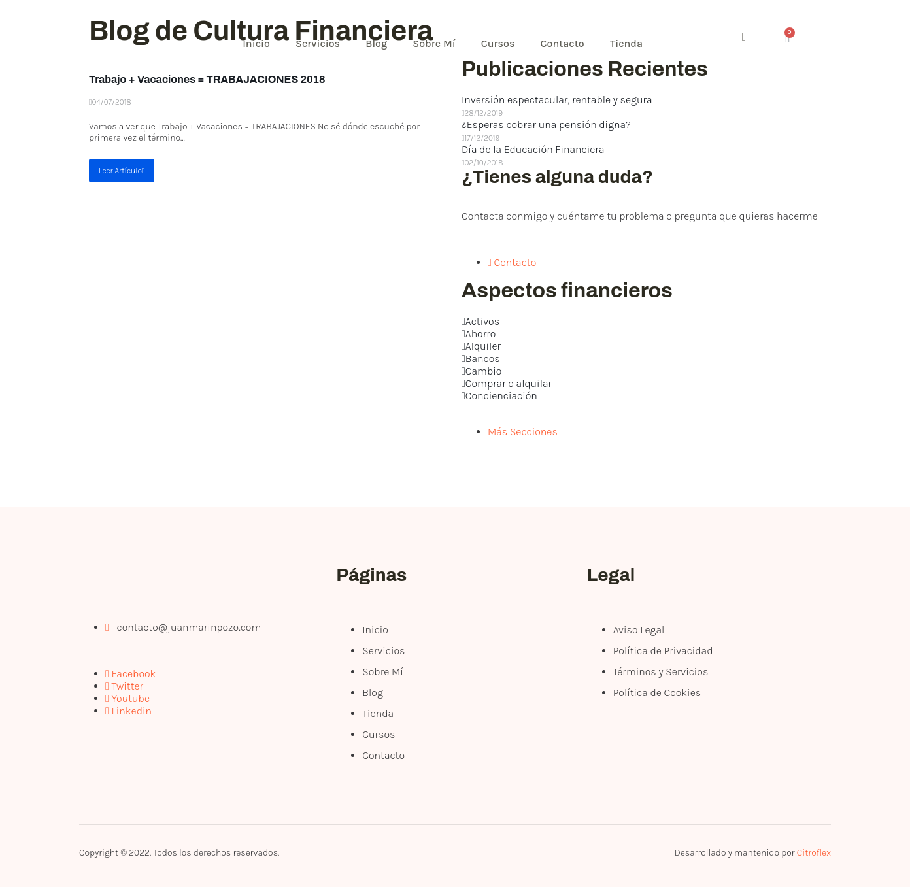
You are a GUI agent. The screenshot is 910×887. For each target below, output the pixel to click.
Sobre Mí (435, 43)
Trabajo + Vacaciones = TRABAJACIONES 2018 (207, 79)
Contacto (565, 43)
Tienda (629, 43)
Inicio (257, 43)
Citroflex (814, 852)
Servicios (319, 43)
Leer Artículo (121, 170)
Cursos (501, 43)
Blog (378, 43)
